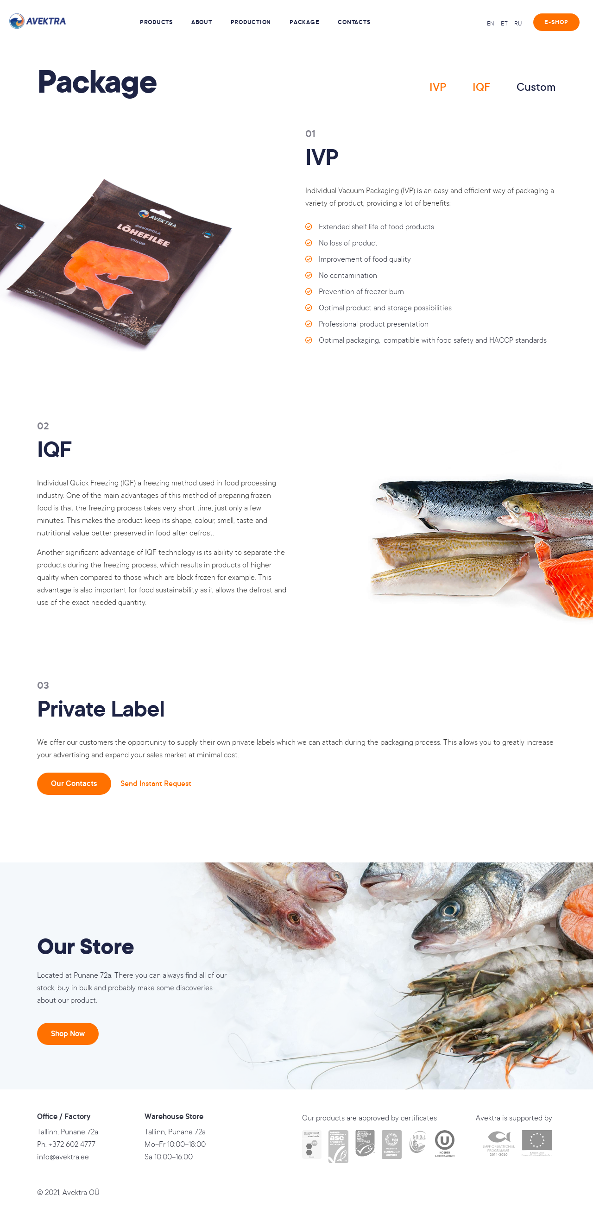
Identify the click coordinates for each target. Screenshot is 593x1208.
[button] (556, 22)
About (201, 22)
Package (304, 22)
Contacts (354, 22)
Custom (536, 87)
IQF (482, 87)
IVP (438, 87)
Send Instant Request (155, 783)
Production (251, 22)
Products (156, 22)
